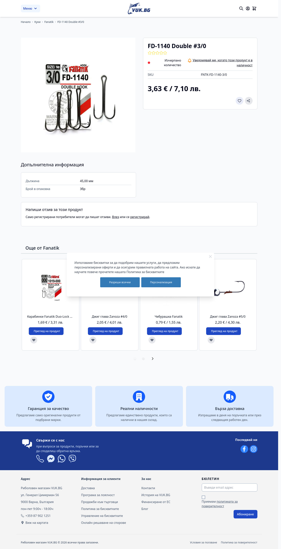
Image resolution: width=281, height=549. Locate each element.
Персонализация (161, 282)
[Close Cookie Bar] (210, 256)
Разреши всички (120, 282)
